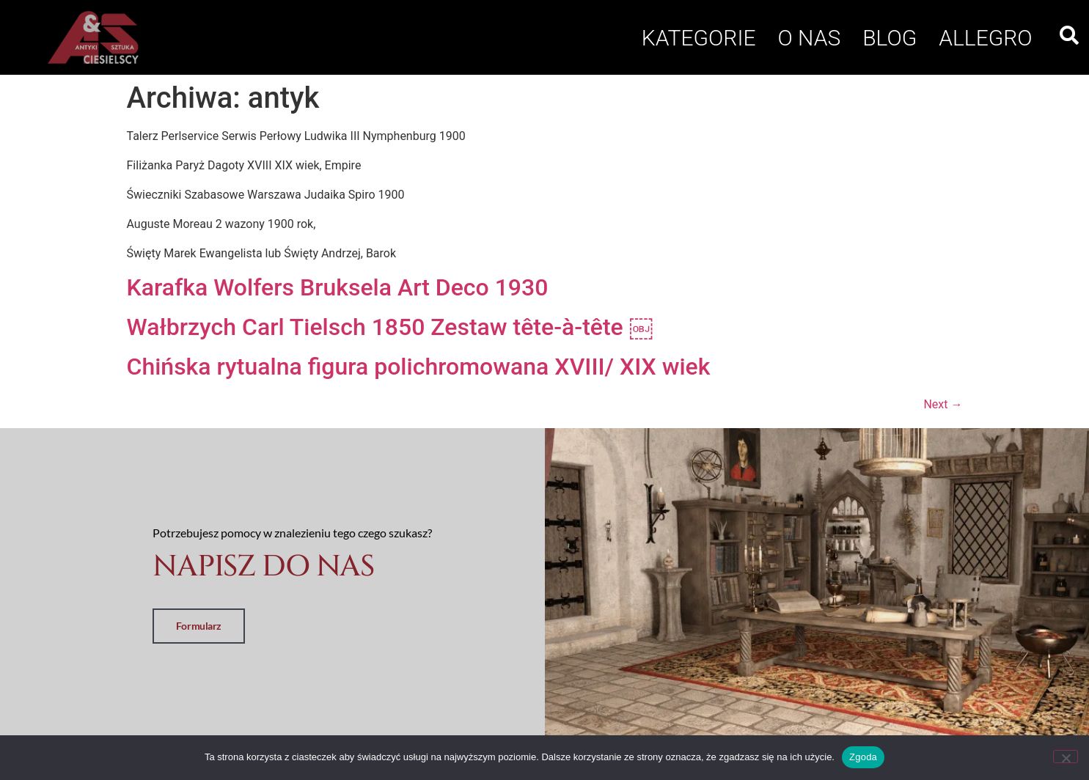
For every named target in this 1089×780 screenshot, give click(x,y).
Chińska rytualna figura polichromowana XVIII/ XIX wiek (419, 366)
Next (942, 404)
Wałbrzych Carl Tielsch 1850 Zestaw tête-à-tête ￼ (390, 327)
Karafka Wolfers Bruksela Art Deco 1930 (338, 287)
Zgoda (863, 756)
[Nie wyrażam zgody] (1065, 756)
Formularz (198, 625)
